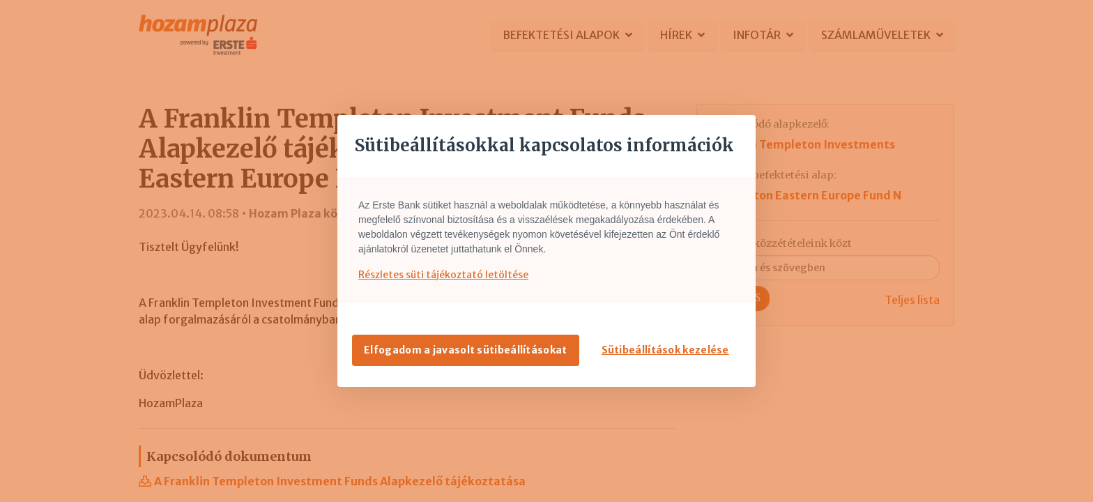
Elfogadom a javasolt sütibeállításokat (465, 350)
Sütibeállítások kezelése (665, 350)
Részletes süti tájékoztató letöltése (443, 274)
